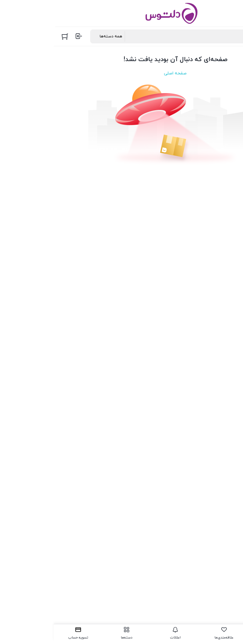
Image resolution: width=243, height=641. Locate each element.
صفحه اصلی (121, 73)
